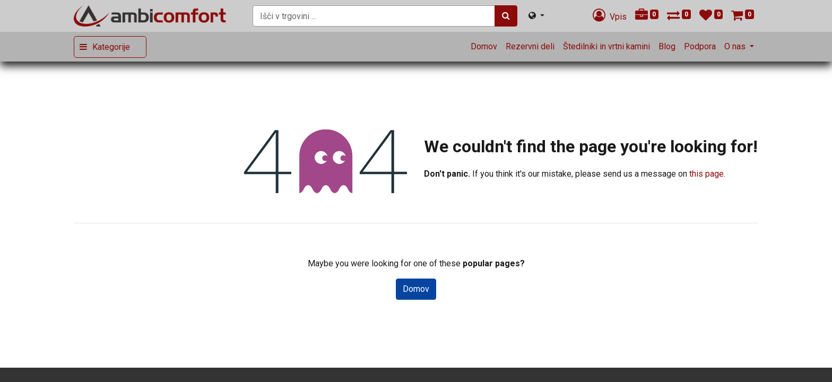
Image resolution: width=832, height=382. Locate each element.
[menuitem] (483, 46)
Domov (416, 289)
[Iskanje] (506, 16)
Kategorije (111, 47)
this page (706, 174)
